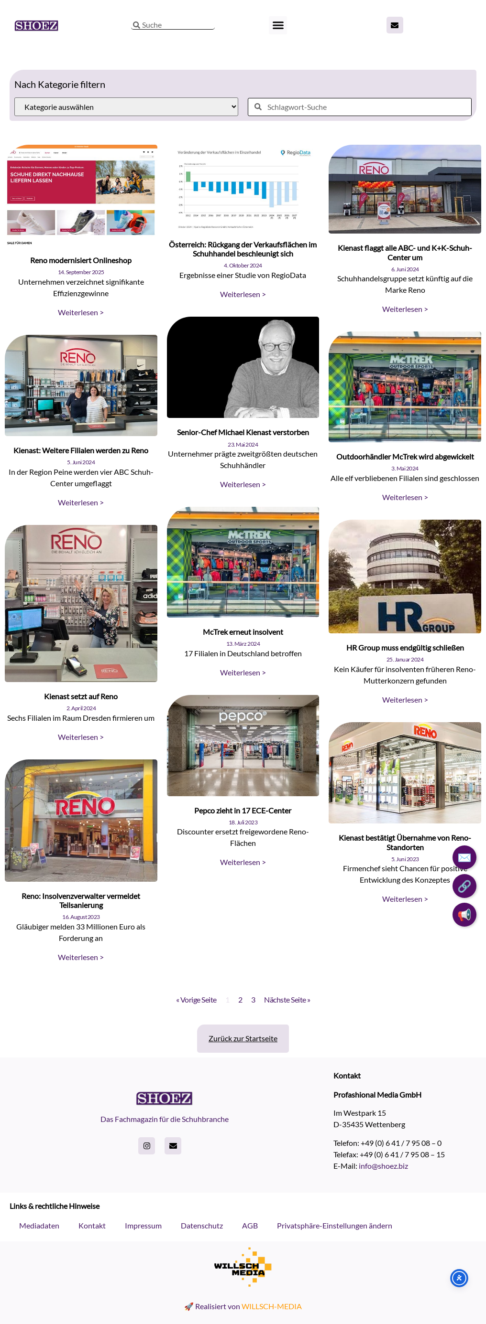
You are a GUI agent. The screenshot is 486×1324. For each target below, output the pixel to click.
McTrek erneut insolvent (243, 631)
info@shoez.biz (383, 1165)
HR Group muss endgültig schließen (405, 647)
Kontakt (92, 1225)
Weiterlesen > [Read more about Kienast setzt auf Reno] (81, 736)
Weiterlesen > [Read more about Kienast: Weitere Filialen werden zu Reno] (81, 502)
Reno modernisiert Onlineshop (81, 260)
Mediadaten (39, 1225)
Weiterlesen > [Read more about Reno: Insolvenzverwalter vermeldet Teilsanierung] (81, 956)
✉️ (464, 857)
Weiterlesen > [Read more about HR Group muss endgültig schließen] (405, 699)
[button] (278, 25)
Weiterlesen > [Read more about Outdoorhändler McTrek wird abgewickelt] (405, 497)
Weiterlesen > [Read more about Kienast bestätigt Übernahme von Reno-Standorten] (405, 898)
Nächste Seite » (287, 999)
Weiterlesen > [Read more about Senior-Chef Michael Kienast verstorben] (243, 484)
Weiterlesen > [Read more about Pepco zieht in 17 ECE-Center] (243, 861)
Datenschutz (202, 1225)
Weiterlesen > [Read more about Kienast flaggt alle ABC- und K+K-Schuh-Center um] (405, 308)
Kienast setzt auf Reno (81, 696)
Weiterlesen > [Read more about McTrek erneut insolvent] (243, 672)
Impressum (143, 1225)
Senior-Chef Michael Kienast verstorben (243, 432)
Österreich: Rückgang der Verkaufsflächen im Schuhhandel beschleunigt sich (243, 249)
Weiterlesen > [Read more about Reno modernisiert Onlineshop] (81, 312)
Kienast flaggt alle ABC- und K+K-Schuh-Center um (405, 252)
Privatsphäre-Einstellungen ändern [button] (334, 1225)
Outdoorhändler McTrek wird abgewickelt (405, 456)
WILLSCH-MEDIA (272, 1306)
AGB (250, 1225)
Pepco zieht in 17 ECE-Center (242, 810)
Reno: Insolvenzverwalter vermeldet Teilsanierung (81, 900)
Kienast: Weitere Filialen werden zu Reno (80, 450)
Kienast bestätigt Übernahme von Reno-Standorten (405, 842)
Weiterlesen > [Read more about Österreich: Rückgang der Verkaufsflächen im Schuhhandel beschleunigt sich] (243, 294)
